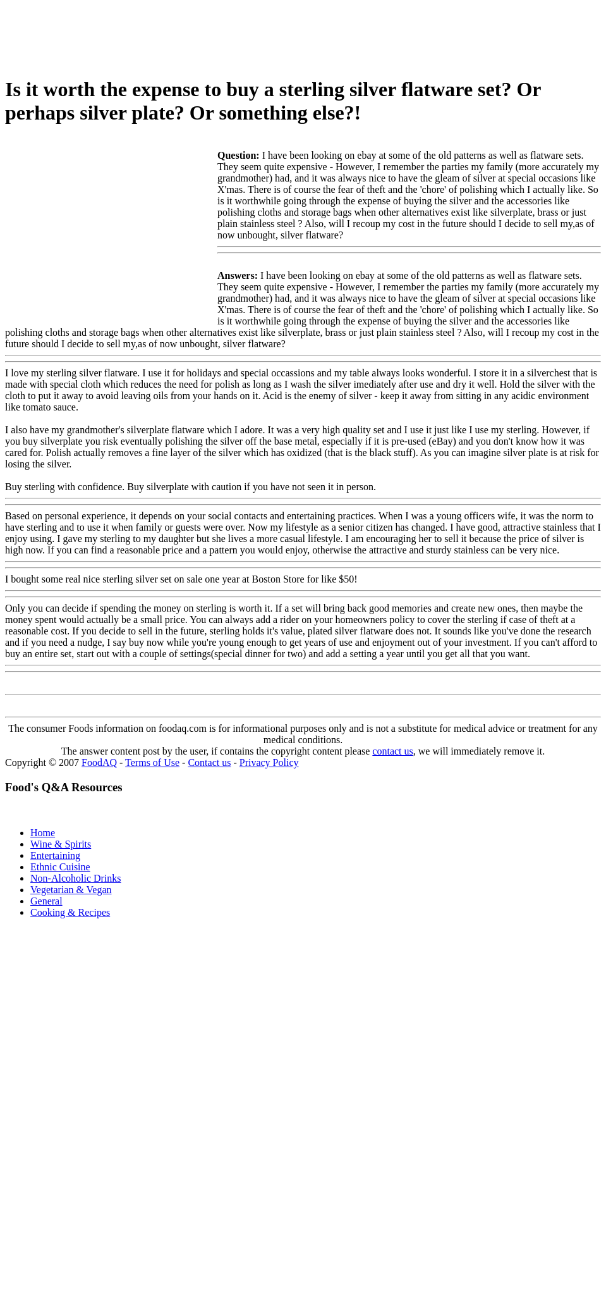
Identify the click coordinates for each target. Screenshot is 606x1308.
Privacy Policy (269, 762)
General (46, 901)
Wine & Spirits (60, 844)
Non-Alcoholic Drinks (75, 878)
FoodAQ (99, 762)
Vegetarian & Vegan (71, 889)
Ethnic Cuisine (60, 866)
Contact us (209, 762)
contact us (392, 751)
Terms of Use (152, 762)
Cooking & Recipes (70, 912)
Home (42, 832)
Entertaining (55, 855)
